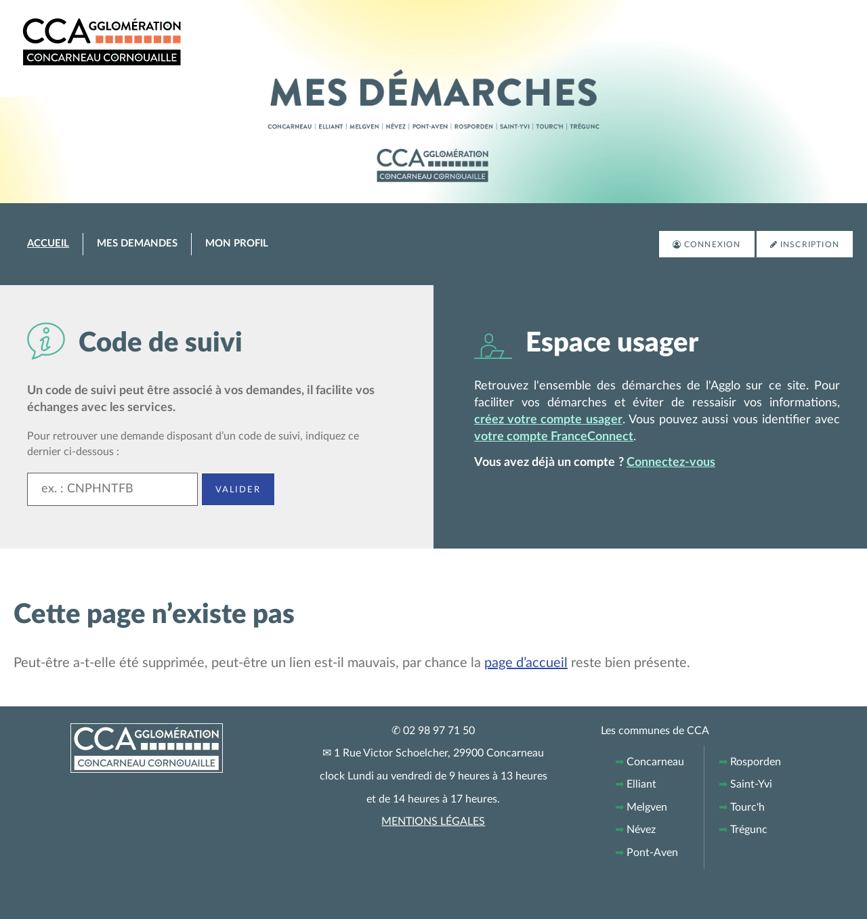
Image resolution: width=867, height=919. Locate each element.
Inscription (809, 244)
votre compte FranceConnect (553, 437)
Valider (238, 489)
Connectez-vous (671, 462)
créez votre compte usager (548, 420)
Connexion (712, 244)
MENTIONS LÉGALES (433, 821)
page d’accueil (526, 663)
